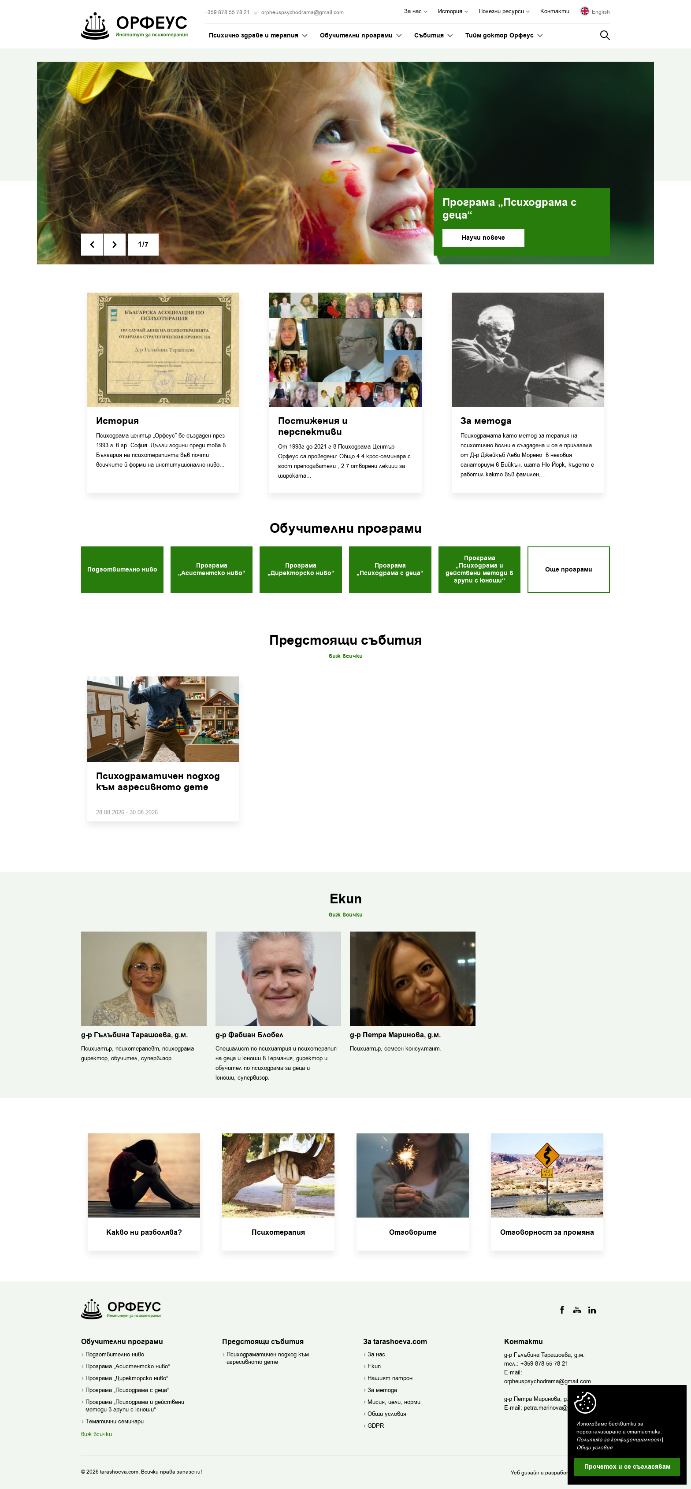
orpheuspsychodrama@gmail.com (302, 12)
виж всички (96, 1434)
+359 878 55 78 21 (227, 12)
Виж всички (346, 656)
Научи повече (483, 238)
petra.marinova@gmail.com (559, 1407)
